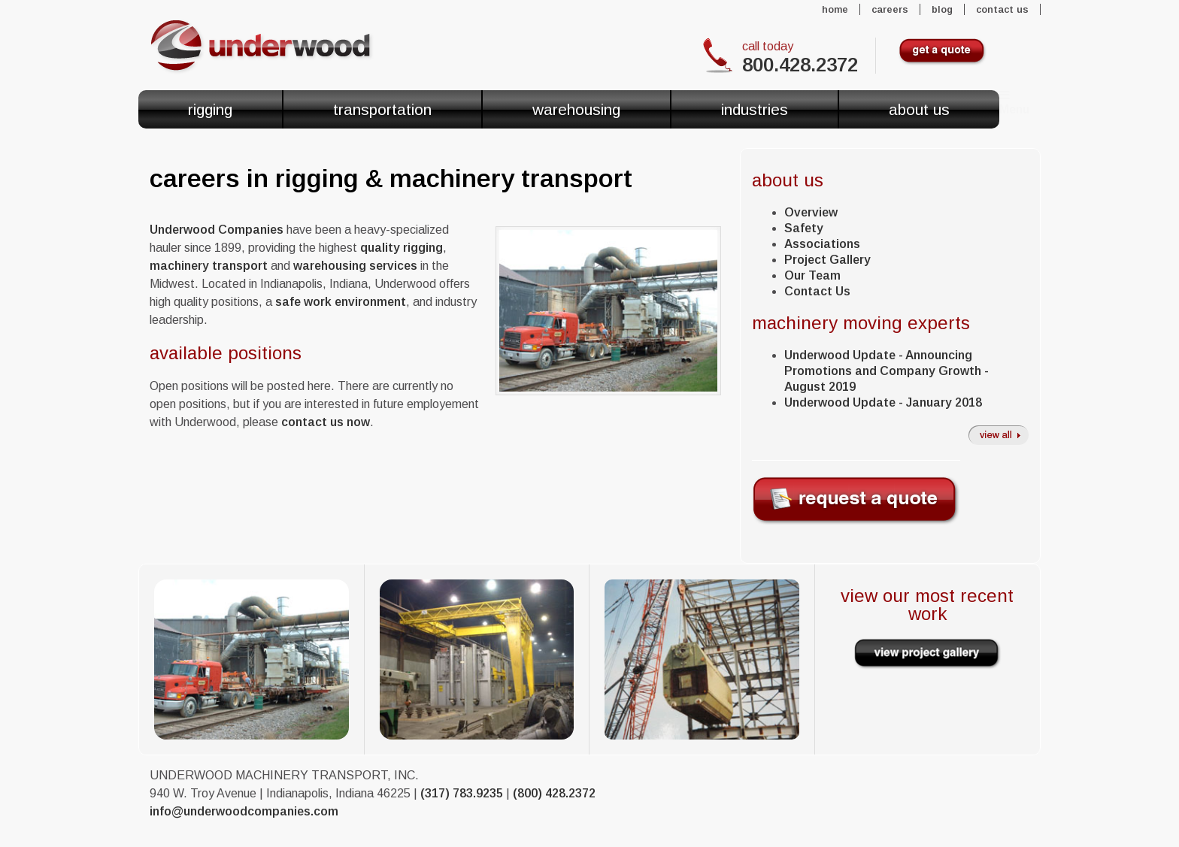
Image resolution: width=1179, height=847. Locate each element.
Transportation (382, 109)
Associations (822, 243)
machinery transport (209, 265)
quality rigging (401, 247)
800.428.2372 (800, 64)
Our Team (812, 275)
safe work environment (340, 301)
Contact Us (1002, 9)
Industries (754, 109)
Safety (803, 228)
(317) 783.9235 (461, 793)
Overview (811, 212)
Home (835, 9)
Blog (942, 9)
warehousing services (355, 265)
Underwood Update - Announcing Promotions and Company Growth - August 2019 (886, 371)
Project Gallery (827, 259)
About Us (919, 109)
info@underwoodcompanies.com (244, 811)
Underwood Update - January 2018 (883, 402)
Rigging (210, 109)
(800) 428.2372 (554, 793)
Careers (889, 9)
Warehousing (576, 109)
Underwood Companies (216, 229)
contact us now (325, 422)
